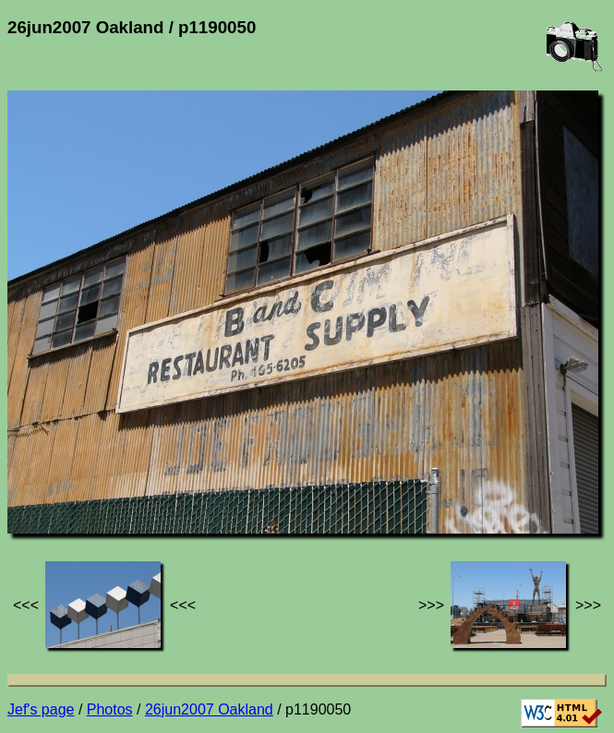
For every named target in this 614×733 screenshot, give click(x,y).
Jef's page (40, 709)
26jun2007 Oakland (209, 709)
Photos (110, 709)
